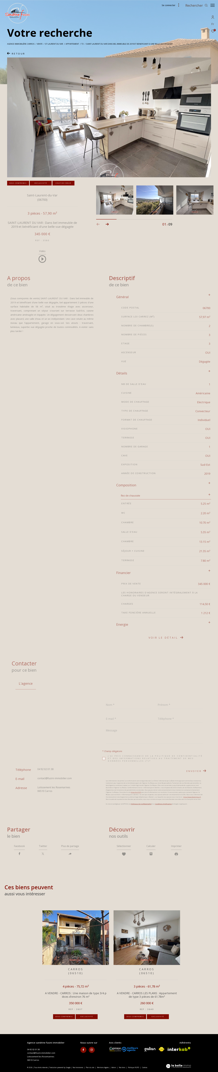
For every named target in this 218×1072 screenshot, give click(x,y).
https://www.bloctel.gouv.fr (192, 797)
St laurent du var (54, 44)
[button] (107, 224)
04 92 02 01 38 (45, 769)
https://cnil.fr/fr (136, 792)
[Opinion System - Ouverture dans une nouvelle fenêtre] (115, 1049)
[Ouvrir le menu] (212, 5)
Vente (40, 44)
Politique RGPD (133, 1067)
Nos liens (122, 1067)
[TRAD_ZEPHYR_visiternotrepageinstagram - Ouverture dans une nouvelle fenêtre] (92, 1050)
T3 (82, 44)
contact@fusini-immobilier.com (54, 778)
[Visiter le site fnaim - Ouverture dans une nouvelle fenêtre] (161, 1049)
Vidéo (42, 251)
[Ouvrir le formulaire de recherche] (195, 5)
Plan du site (90, 1067)
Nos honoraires (78, 1067)
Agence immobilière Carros (21, 44)
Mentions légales (103, 1067)
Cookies (144, 1068)
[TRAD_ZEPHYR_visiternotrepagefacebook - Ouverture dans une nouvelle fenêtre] (83, 1050)
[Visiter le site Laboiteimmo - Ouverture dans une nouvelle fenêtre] (178, 1066)
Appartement (72, 44)
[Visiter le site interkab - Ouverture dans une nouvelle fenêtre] (179, 1049)
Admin (114, 1067)
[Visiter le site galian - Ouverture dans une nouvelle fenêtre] (150, 1049)
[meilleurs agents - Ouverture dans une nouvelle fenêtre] (129, 1049)
